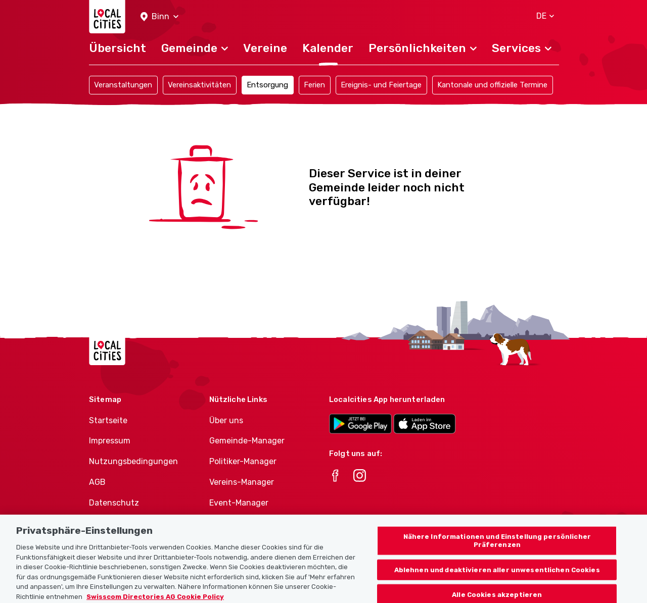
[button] (159, 17)
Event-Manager (238, 503)
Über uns (226, 420)
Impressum (109, 440)
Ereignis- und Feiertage (381, 84)
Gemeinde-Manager (247, 440)
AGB (97, 482)
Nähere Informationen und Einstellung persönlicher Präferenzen (497, 546)
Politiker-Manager (242, 461)
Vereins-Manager (241, 482)
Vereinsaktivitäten (199, 84)
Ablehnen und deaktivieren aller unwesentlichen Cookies (497, 574)
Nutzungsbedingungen (133, 461)
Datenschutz (114, 503)
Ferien (314, 84)
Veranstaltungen (123, 84)
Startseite (108, 420)
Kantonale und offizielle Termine (492, 84)
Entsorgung (267, 84)
